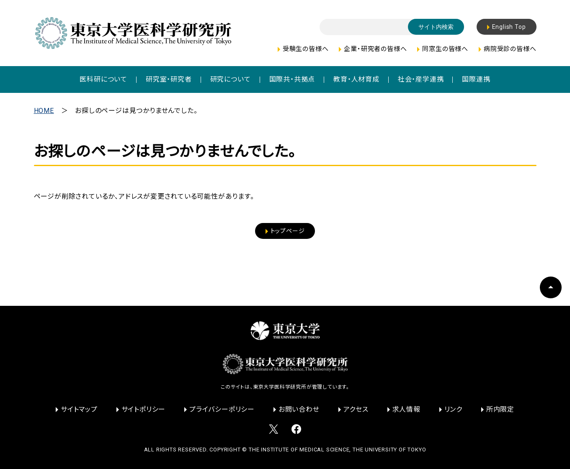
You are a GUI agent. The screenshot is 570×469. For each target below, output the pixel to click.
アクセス (356, 409)
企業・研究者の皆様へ (375, 49)
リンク (453, 409)
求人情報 (406, 409)
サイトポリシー (143, 409)
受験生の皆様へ (306, 49)
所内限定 (500, 409)
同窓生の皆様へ (445, 49)
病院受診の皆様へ (510, 49)
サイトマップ (79, 409)
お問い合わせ (299, 409)
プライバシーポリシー (222, 409)
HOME (44, 111)
